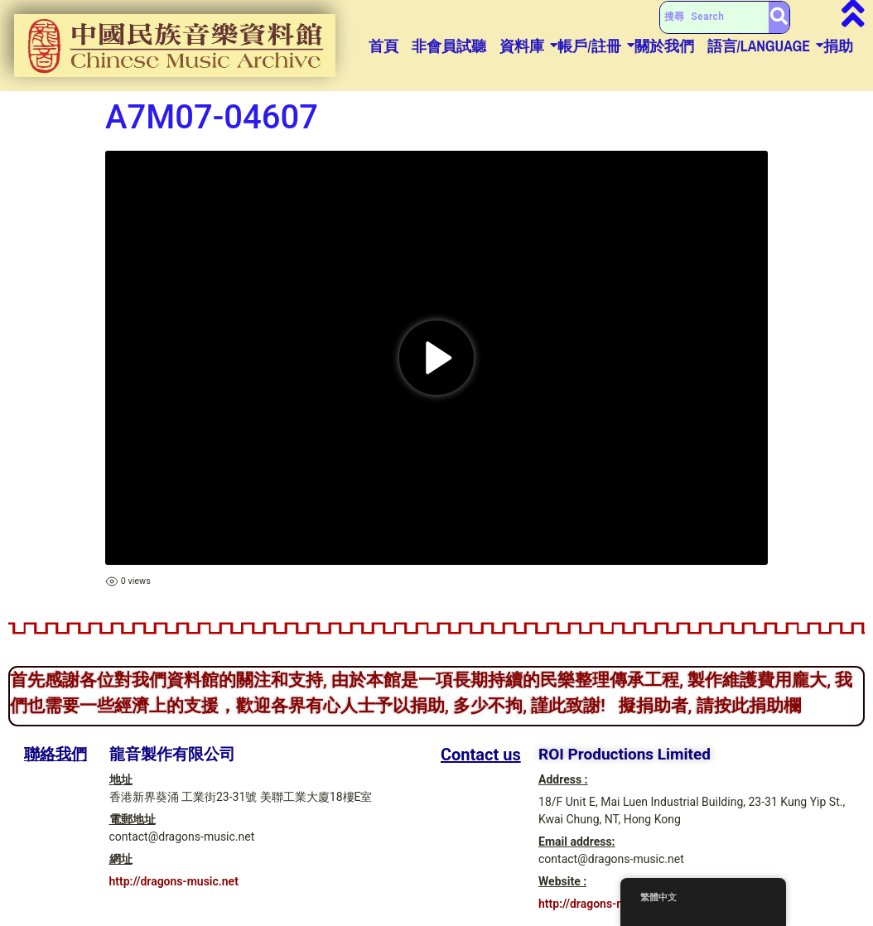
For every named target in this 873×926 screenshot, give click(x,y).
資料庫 (521, 46)
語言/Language (759, 46)
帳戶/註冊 (588, 46)
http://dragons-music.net (174, 881)
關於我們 (664, 46)
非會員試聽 (449, 46)
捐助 (838, 46)
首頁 (383, 46)
